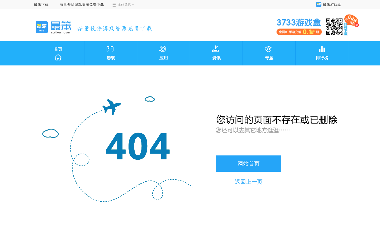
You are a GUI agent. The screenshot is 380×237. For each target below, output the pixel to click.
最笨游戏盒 (327, 4)
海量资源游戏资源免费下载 (81, 4)
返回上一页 (249, 182)
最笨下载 (41, 4)
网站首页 (249, 163)
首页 (58, 54)
